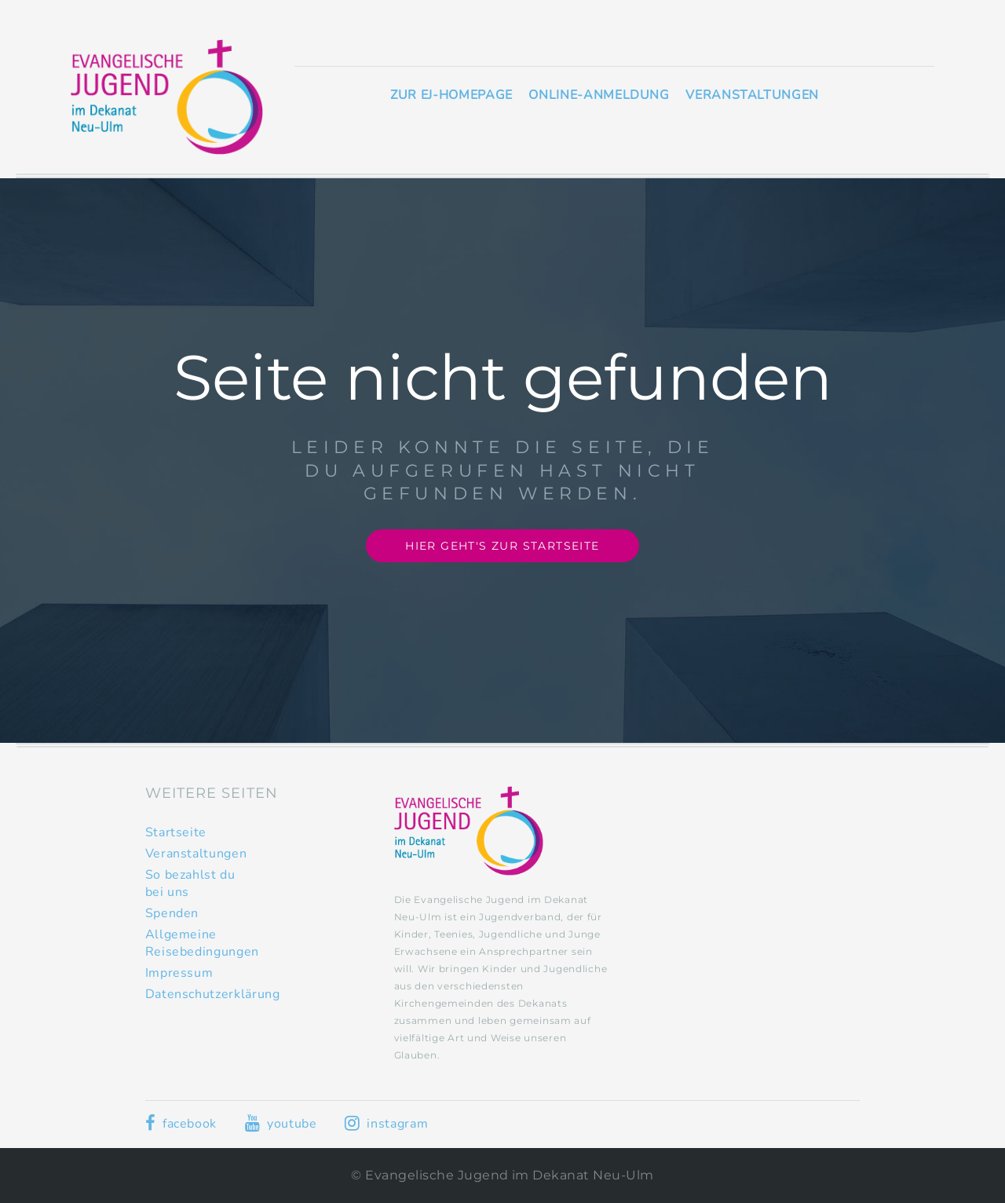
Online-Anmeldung (598, 95)
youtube (281, 1123)
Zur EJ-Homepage (451, 95)
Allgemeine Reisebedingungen (202, 943)
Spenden (172, 913)
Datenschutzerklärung (212, 994)
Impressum (179, 973)
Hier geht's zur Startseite (502, 546)
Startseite (175, 832)
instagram (386, 1123)
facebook (181, 1123)
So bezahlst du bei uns (190, 883)
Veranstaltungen (752, 95)
